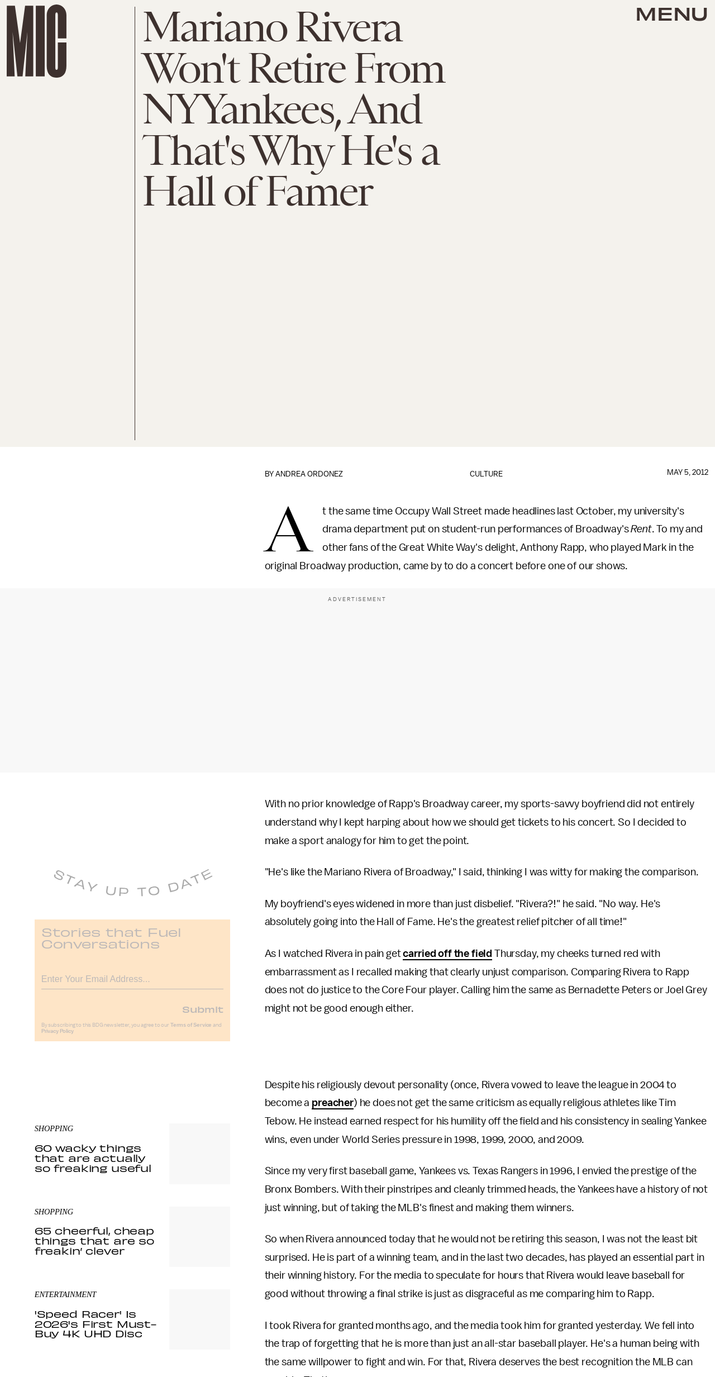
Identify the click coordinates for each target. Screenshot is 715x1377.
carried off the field (447, 953)
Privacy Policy (57, 1038)
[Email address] (132, 985)
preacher (333, 1102)
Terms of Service (191, 1032)
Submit (202, 1016)
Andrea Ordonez (309, 474)
